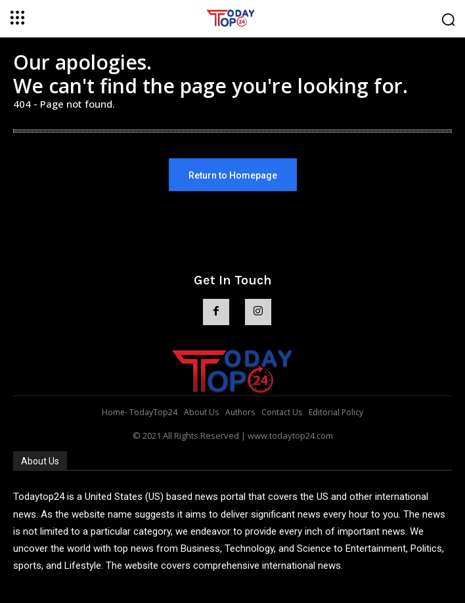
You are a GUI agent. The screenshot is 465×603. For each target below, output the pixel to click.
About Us (40, 461)
